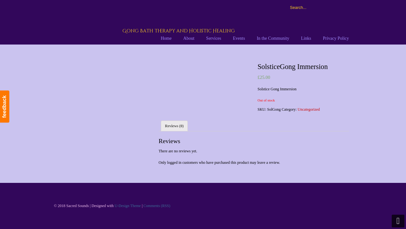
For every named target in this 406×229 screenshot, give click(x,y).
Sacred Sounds (132, 22)
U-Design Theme (128, 206)
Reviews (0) (174, 126)
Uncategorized (309, 109)
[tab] (174, 126)
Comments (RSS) (156, 206)
